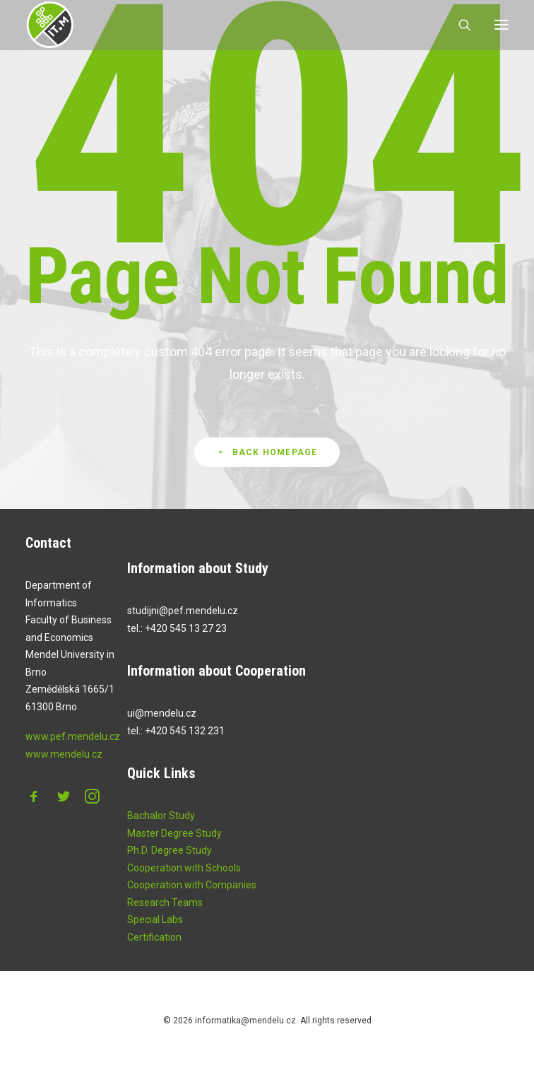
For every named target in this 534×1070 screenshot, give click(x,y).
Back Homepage (267, 483)
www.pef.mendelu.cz (72, 752)
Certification (154, 952)
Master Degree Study (174, 848)
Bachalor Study (161, 831)
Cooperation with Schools (184, 882)
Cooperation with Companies (191, 900)
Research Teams (165, 917)
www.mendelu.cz (63, 769)
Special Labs (155, 935)
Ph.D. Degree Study (169, 865)
